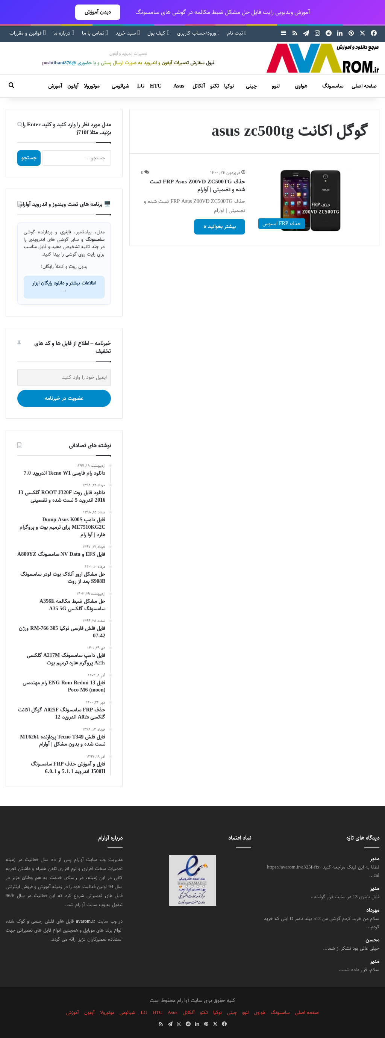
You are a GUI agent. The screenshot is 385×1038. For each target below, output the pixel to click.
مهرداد (372, 910)
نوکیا (229, 86)
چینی (251, 86)
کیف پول (158, 33)
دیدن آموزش (98, 12)
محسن (372, 940)
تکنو (214, 86)
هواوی (301, 86)
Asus (178, 86)
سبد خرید (127, 33)
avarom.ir (85, 921)
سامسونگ (332, 86)
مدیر (374, 859)
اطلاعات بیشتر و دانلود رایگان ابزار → (64, 287)
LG (141, 86)
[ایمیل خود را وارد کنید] (64, 377)
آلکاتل (198, 86)
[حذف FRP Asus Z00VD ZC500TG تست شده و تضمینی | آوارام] (311, 201)
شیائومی (120, 86)
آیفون (73, 86)
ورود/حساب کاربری (198, 33)
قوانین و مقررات (27, 33)
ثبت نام (236, 33)
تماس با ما (95, 33)
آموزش (55, 86)
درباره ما (63, 33)
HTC (155, 86)
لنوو (276, 86)
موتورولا (92, 86)
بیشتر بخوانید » (219, 226)
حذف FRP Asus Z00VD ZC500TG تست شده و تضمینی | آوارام (197, 185)
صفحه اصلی (364, 86)
